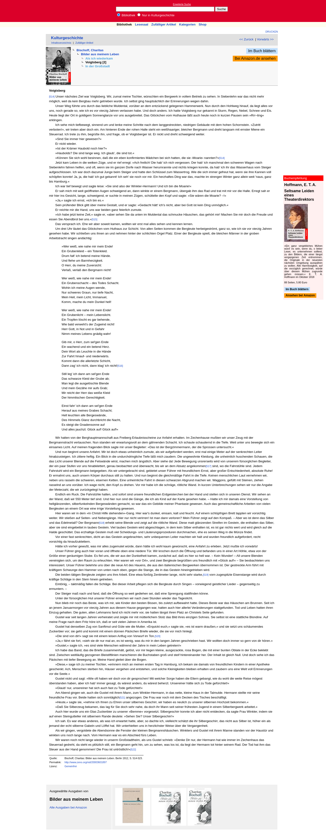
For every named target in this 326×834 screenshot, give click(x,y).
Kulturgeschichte (67, 38)
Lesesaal (141, 24)
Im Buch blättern (262, 51)
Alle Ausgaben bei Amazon (68, 807)
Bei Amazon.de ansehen (255, 58)
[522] (133, 749)
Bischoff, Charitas (89, 50)
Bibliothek (126, 15)
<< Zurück (246, 39)
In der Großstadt (97, 66)
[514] (52, 96)
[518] (102, 522)
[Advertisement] (304, 10)
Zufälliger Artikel (163, 24)
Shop (202, 24)
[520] (158, 636)
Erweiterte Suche (182, 4)
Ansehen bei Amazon (300, 295)
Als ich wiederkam (99, 58)
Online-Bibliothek (22, 11)
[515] (94, 219)
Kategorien (187, 24)
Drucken (272, 31)
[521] (122, 697)
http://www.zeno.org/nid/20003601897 (85, 762)
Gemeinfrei (70, 766)
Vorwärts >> (265, 39)
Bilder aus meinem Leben (100, 54)
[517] (209, 466)
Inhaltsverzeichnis (61, 42)
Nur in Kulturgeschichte (156, 15)
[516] (120, 365)
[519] (206, 574)
